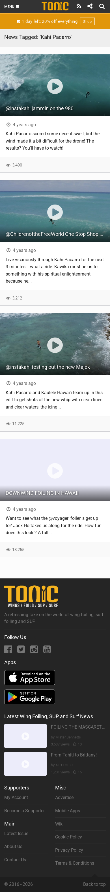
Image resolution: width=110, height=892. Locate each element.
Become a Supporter (24, 810)
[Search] (102, 6)
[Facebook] (8, 651)
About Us (13, 846)
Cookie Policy (68, 837)
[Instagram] (34, 651)
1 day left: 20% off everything (55, 21)
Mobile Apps (67, 810)
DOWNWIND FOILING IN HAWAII (42, 493)
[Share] (89, 6)
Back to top (94, 882)
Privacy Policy (69, 850)
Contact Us (15, 859)
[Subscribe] (79, 6)
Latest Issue (16, 833)
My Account (16, 797)
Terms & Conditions (74, 863)
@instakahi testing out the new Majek (48, 367)
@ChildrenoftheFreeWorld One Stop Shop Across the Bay (58, 234)
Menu (12, 7)
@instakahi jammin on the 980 (40, 108)
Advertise (64, 797)
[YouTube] (47, 651)
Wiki (59, 824)
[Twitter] (21, 651)
